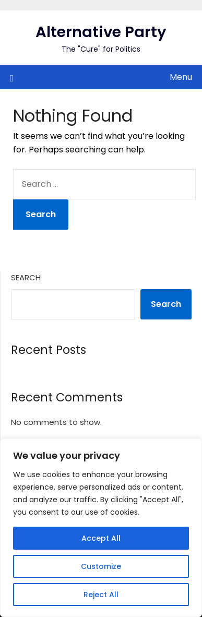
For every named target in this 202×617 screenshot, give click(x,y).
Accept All (101, 538)
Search (26, 277)
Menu (181, 77)
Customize (101, 566)
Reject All (101, 594)
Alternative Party (101, 31)
